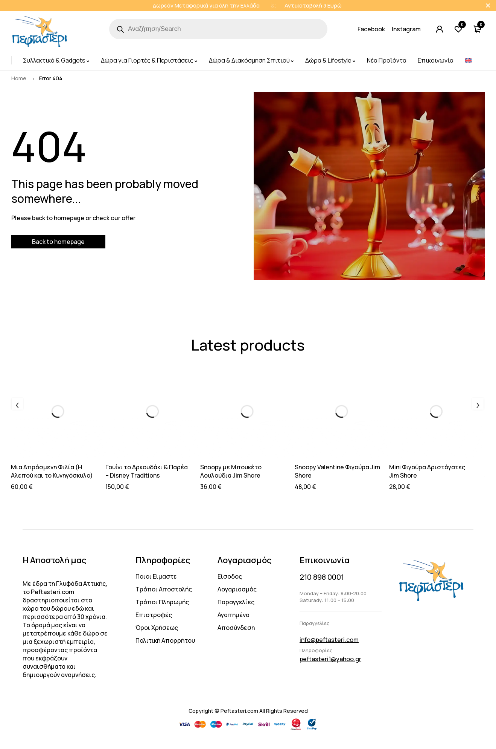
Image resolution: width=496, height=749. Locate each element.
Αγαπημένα (234, 615)
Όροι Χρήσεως (156, 627)
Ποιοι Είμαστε (156, 576)
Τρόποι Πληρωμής (162, 602)
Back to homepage (58, 241)
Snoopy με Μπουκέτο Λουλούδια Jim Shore (231, 471)
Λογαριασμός (237, 589)
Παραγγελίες (236, 602)
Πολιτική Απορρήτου (165, 640)
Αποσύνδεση (236, 627)
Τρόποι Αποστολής (163, 589)
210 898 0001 (322, 577)
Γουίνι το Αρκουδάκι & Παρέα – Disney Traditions (146, 471)
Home (18, 78)
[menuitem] (468, 60)
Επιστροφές (153, 615)
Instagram (406, 29)
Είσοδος (230, 576)
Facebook (371, 29)
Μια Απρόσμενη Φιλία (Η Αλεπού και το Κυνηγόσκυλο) (52, 471)
